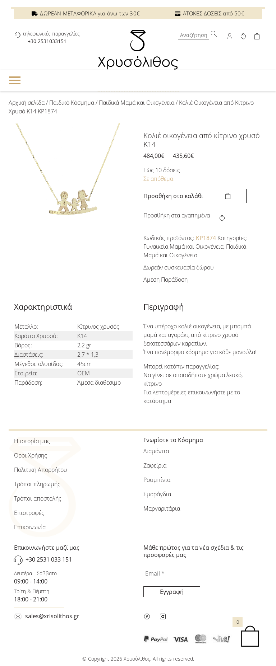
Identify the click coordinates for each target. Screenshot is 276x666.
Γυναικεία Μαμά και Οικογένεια (183, 246)
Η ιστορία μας (32, 441)
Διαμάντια (156, 451)
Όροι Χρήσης (30, 455)
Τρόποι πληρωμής (37, 484)
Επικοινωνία (30, 527)
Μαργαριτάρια (161, 508)
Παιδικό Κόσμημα (71, 103)
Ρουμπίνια (156, 480)
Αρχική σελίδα (27, 103)
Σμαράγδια (157, 494)
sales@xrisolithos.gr (52, 616)
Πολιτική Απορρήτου (40, 470)
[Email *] (199, 573)
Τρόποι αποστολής (37, 498)
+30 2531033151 (47, 41)
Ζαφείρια (154, 465)
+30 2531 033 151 (49, 559)
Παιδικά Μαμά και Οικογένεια (136, 103)
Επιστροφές (29, 513)
